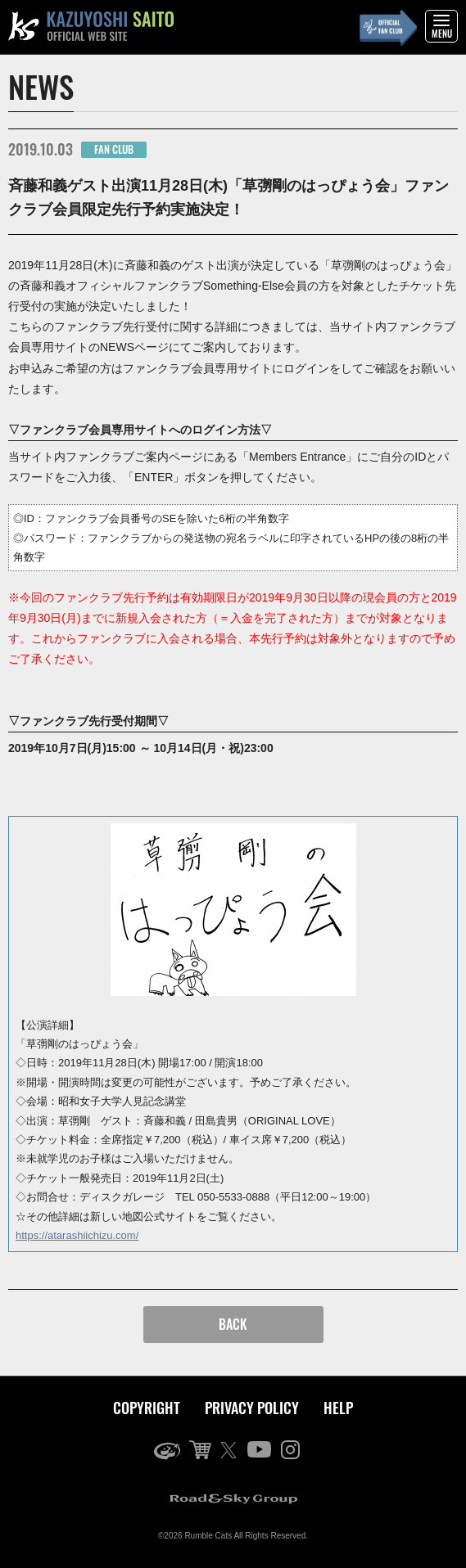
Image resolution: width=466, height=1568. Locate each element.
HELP (338, 1407)
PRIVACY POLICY (252, 1407)
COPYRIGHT (146, 1407)
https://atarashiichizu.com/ (77, 1235)
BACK (233, 1324)
